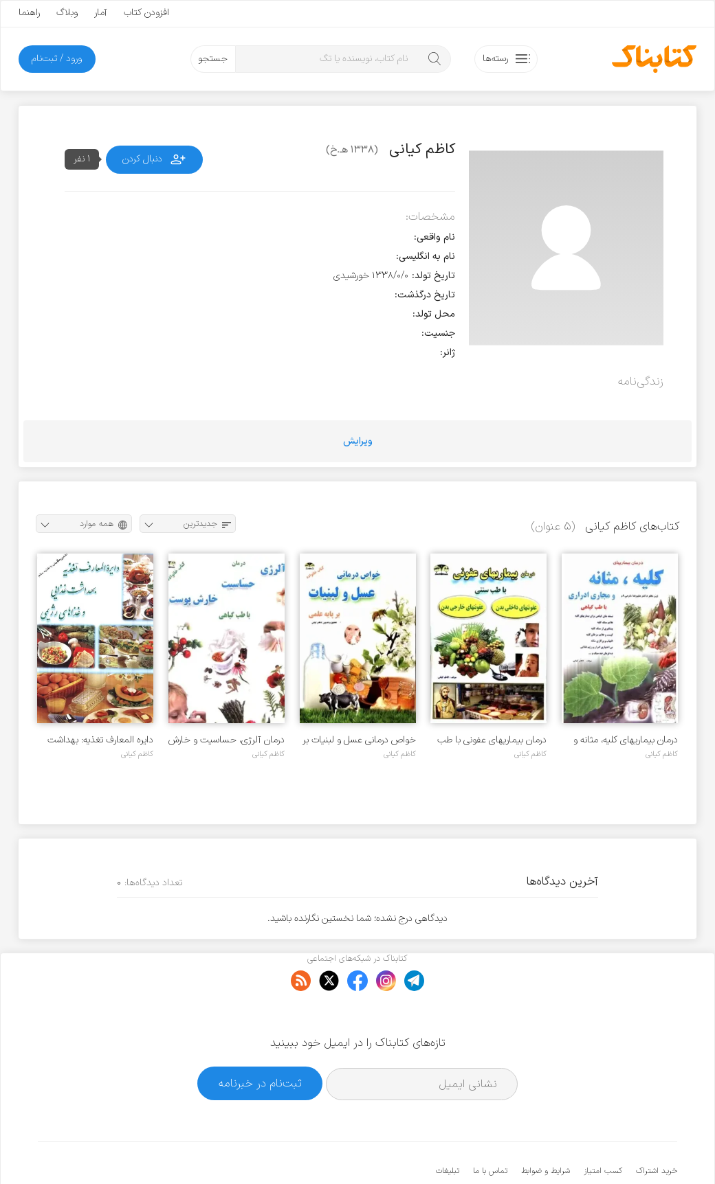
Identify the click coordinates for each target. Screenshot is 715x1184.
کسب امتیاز (603, 1129)
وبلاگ (67, 12)
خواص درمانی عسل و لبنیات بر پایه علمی (359, 740)
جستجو (213, 59)
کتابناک (604, 1150)
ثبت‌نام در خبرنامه (260, 1041)
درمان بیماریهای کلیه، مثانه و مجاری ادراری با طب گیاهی (625, 740)
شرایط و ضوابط (545, 1129)
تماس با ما (490, 1129)
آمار (100, 12)
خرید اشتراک (656, 1129)
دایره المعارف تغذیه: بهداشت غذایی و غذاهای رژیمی (100, 740)
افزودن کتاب (146, 12)
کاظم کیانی (662, 754)
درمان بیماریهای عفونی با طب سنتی (492, 740)
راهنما (29, 12)
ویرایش (358, 441)
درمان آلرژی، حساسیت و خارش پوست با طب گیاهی (226, 740)
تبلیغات (447, 1129)
